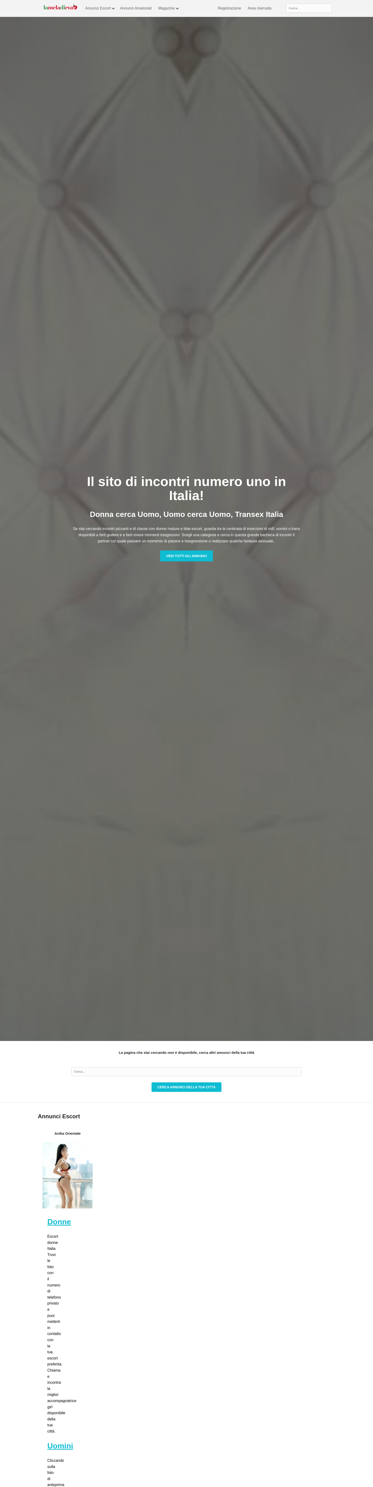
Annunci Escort (100, 8)
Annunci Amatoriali (136, 8)
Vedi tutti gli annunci (186, 556)
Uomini (60, 1446)
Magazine (168, 8)
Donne (59, 1221)
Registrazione (229, 8)
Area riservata (259, 8)
